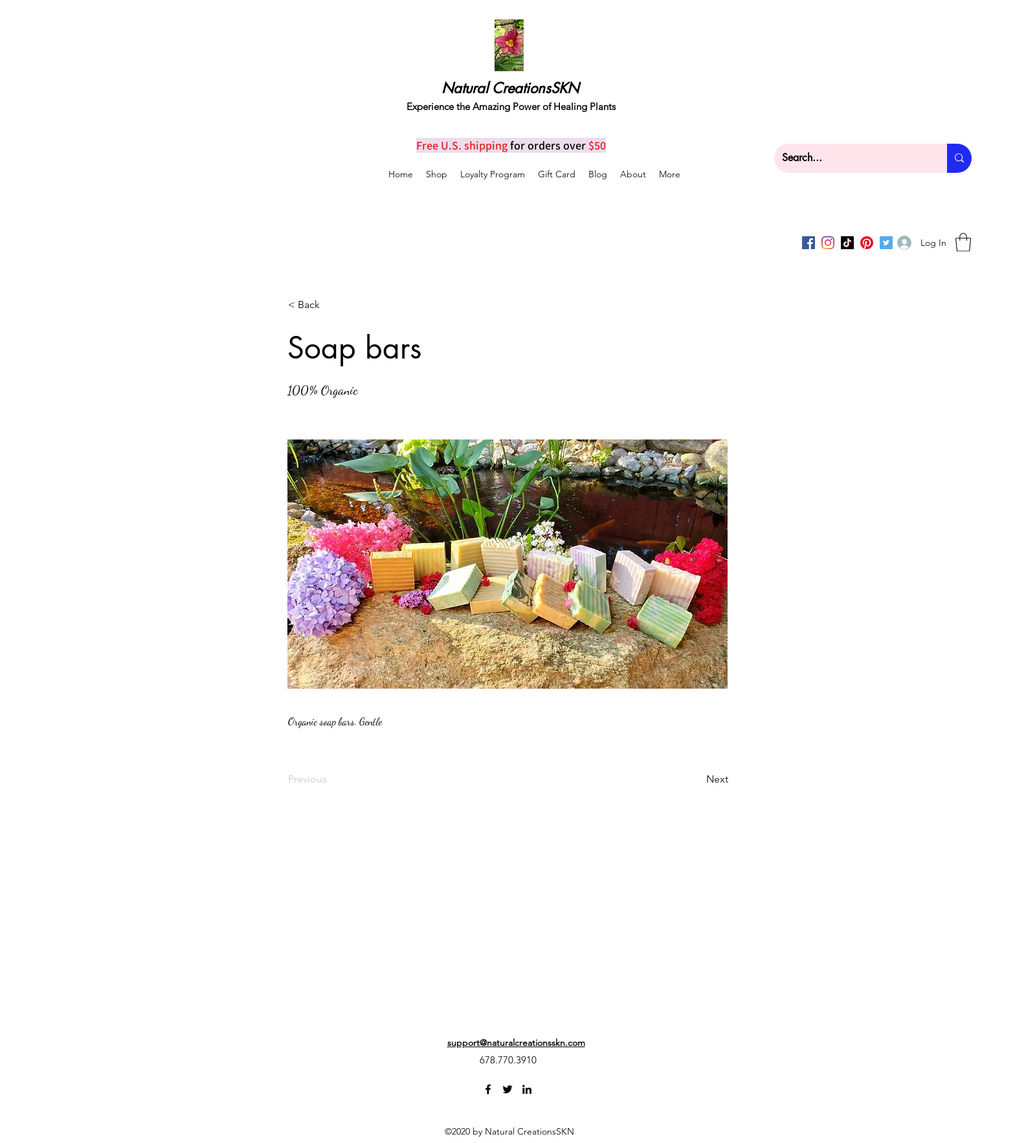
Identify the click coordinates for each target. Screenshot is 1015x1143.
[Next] (696, 779)
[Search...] (851, 158)
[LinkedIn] (526, 1089)
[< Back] (331, 305)
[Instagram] (827, 242)
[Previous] (331, 779)
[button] (963, 242)
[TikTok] (847, 242)
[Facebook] (808, 242)
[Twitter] (507, 1089)
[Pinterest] (866, 242)
